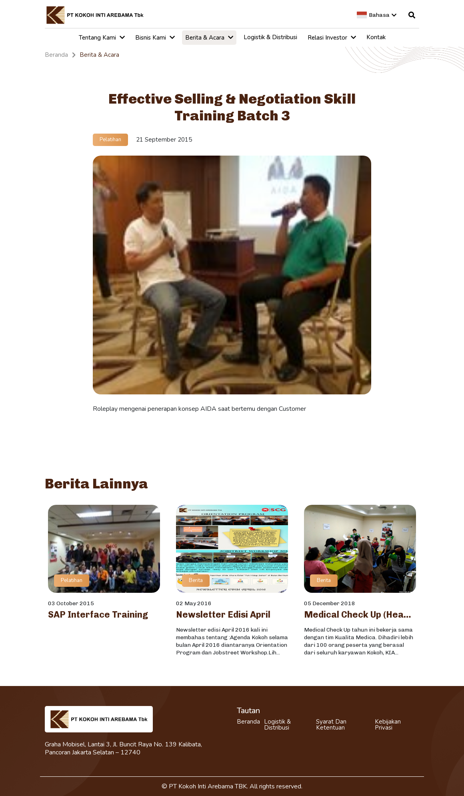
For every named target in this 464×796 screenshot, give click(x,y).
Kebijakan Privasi (388, 725)
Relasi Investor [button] (332, 38)
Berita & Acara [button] (209, 38)
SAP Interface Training (98, 614)
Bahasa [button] (376, 15)
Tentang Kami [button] (102, 38)
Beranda (248, 722)
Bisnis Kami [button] (155, 38)
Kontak (376, 37)
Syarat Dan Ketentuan (331, 725)
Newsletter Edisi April (223, 614)
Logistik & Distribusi (277, 725)
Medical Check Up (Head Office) (360, 614)
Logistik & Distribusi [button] (270, 37)
